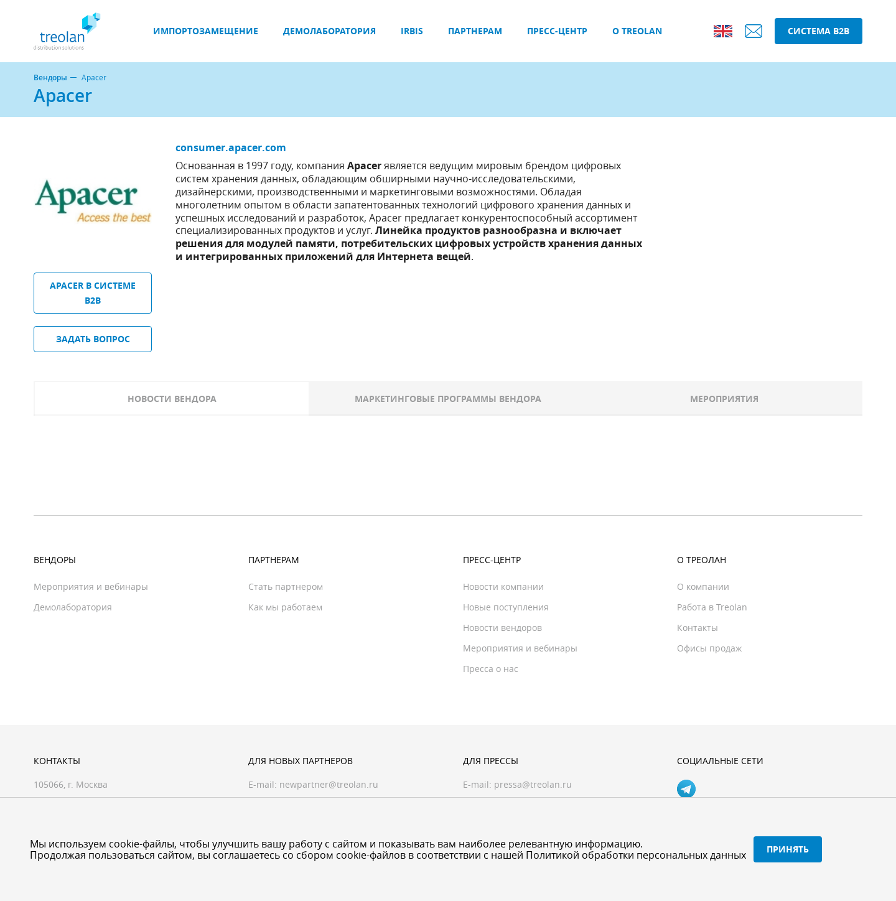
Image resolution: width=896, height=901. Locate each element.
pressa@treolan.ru (533, 784)
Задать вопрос (93, 339)
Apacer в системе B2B (93, 292)
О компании (703, 586)
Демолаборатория (329, 31)
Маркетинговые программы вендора (448, 398)
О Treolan (637, 31)
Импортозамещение (205, 31)
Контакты (697, 627)
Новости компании (503, 586)
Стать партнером (285, 586)
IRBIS (412, 31)
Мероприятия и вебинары (91, 586)
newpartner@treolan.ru (328, 784)
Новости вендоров (502, 627)
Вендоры (50, 77)
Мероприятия (724, 398)
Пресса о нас (490, 669)
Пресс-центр (557, 31)
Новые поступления (506, 607)
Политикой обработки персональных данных (636, 855)
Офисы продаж (709, 648)
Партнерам (475, 31)
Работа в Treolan (712, 607)
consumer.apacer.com (230, 147)
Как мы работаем (285, 607)
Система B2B (818, 31)
